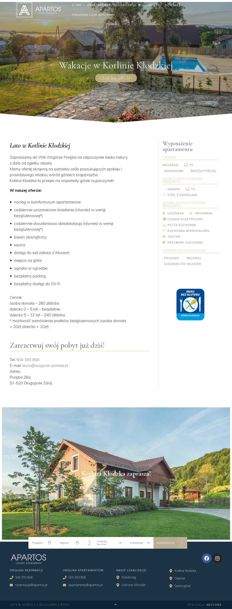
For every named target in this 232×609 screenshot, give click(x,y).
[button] (116, 78)
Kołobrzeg (129, 577)
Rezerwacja (171, 543)
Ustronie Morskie (134, 585)
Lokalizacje (128, 4)
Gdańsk (180, 578)
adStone (214, 604)
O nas (77, 5)
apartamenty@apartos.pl (85, 585)
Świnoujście (183, 586)
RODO (65, 604)
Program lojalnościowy (93, 15)
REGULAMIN (48, 604)
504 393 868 (27, 359)
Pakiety (153, 5)
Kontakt (173, 5)
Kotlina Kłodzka (185, 571)
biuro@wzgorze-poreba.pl (45, 365)
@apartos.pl (39, 585)
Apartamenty (99, 5)
